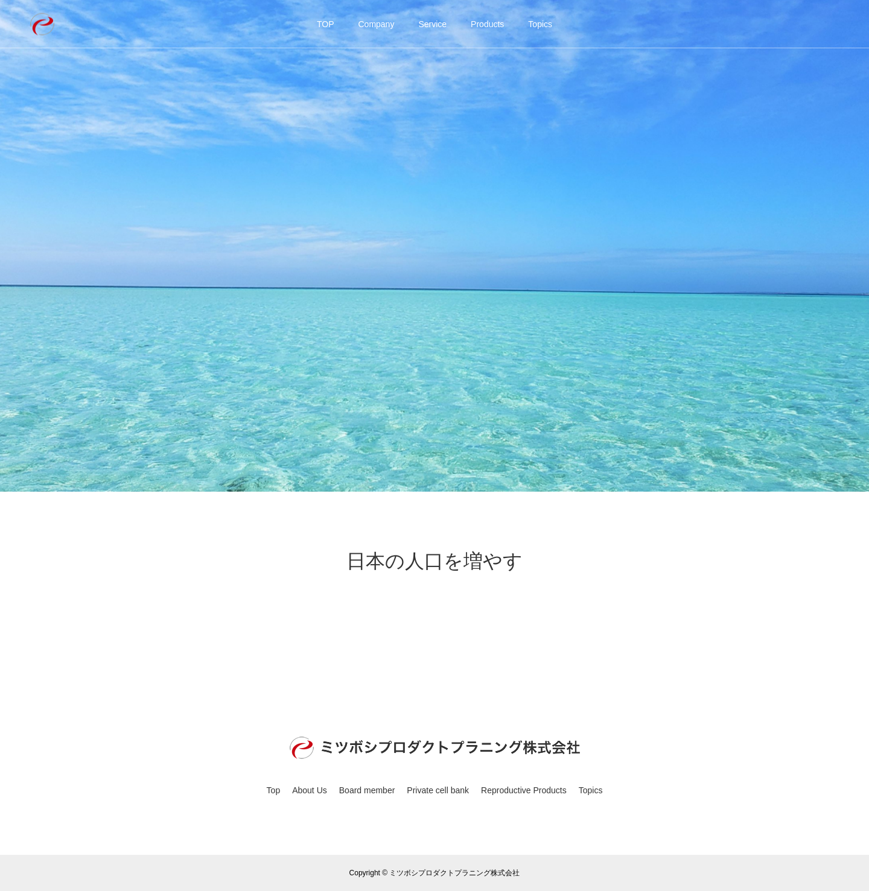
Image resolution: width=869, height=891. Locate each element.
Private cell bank (438, 790)
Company (376, 24)
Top (274, 790)
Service (432, 24)
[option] (434, 246)
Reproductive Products (524, 790)
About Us (309, 790)
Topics (540, 24)
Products (487, 24)
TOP (325, 24)
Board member (367, 790)
